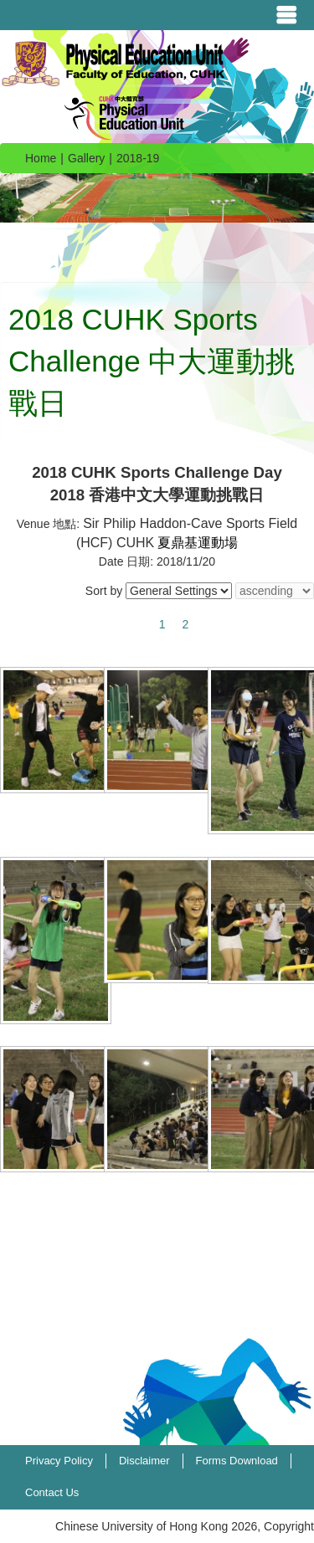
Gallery (86, 158)
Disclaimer (144, 1460)
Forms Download (237, 1460)
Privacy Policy (59, 1460)
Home (40, 158)
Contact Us (52, 1492)
